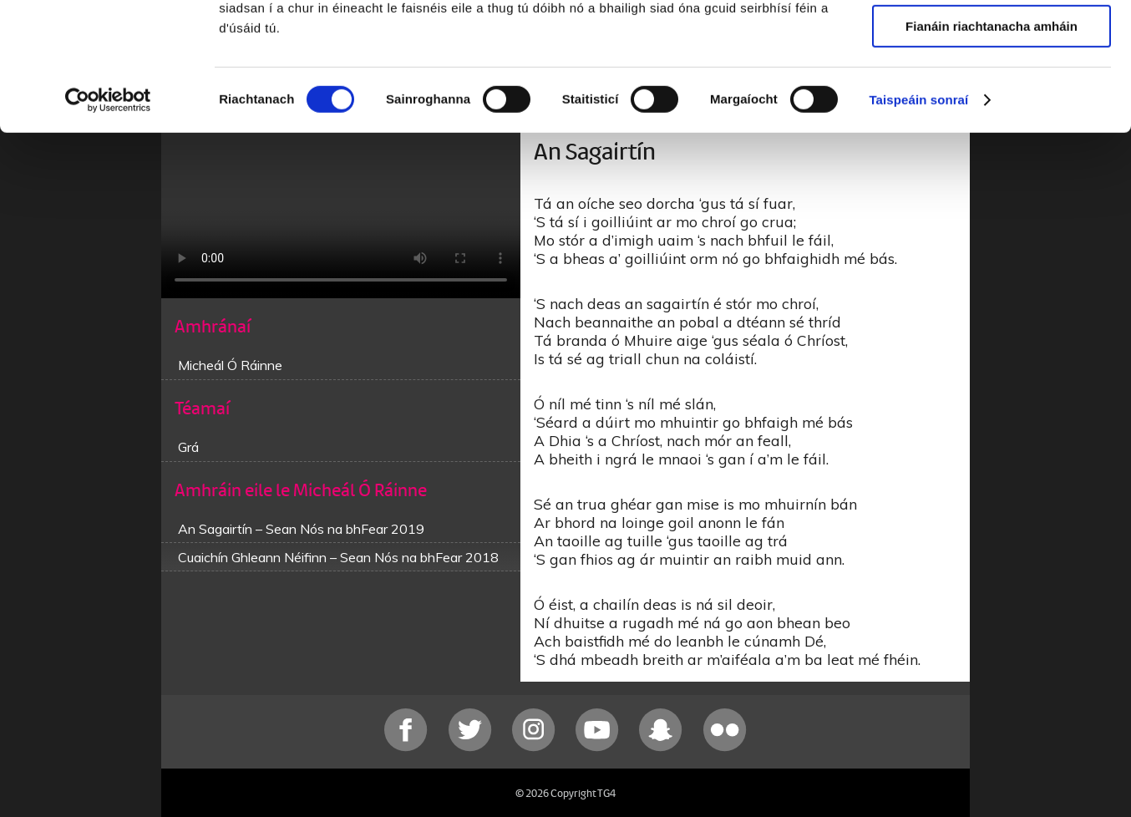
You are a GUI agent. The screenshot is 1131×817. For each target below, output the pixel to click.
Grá (188, 447)
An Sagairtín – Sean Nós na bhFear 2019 (301, 528)
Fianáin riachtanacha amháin (991, 139)
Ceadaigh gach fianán (991, 41)
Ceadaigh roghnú (991, 91)
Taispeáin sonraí (918, 213)
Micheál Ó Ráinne (230, 365)
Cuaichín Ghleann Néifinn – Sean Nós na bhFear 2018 (338, 557)
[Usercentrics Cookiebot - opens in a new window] (108, 213)
